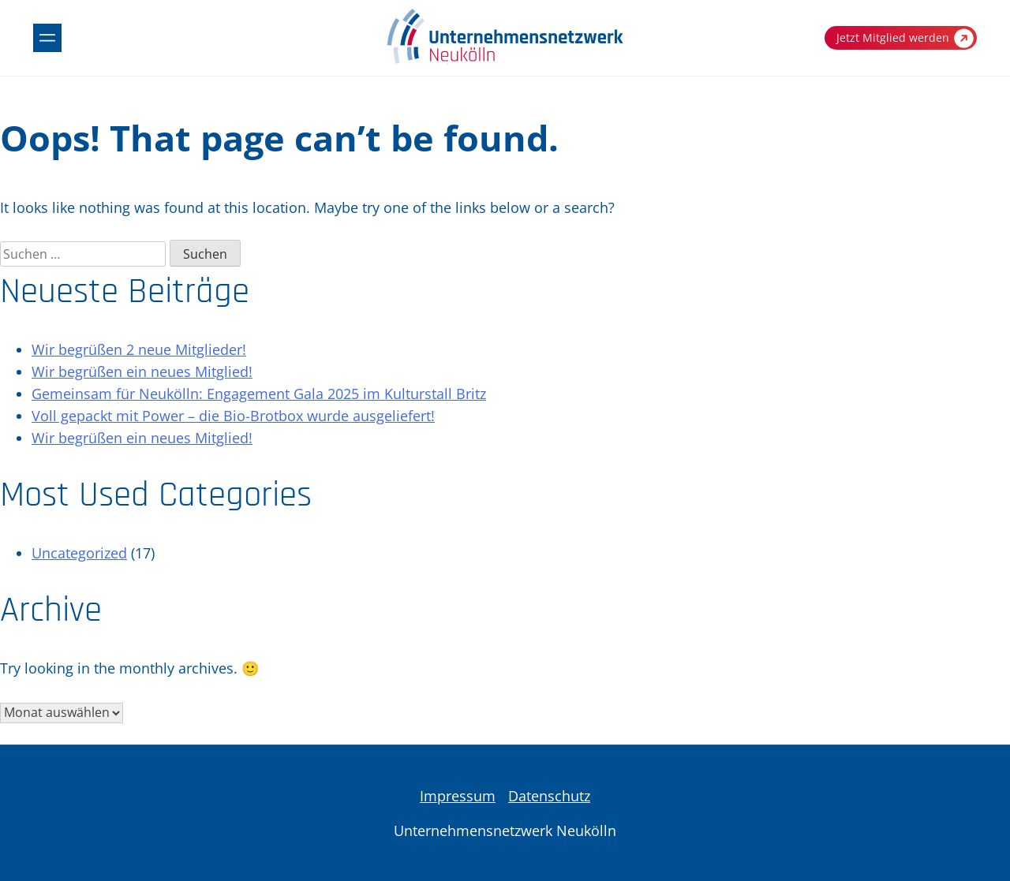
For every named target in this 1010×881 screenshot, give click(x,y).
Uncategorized (79, 552)
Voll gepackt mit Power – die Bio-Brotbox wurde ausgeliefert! (233, 415)
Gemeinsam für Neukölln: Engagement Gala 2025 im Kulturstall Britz (259, 393)
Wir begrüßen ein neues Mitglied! (142, 371)
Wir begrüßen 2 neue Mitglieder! (139, 349)
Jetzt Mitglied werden (905, 38)
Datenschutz (549, 795)
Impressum (458, 795)
